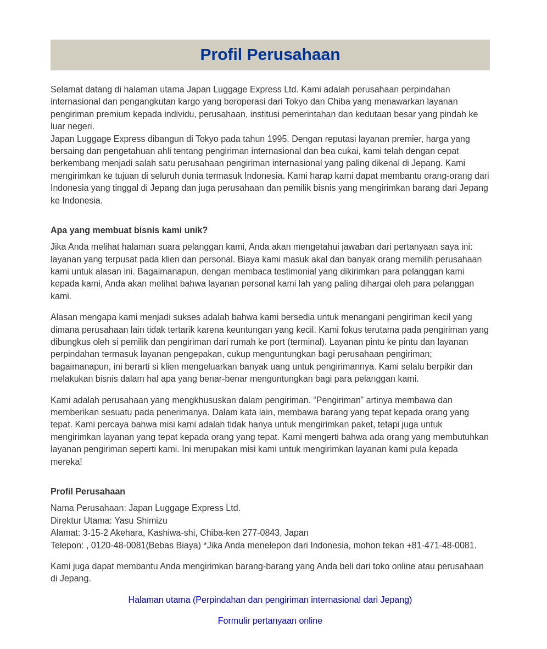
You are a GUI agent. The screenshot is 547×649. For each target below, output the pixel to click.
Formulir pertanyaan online (270, 620)
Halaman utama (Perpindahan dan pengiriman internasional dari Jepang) (270, 599)
